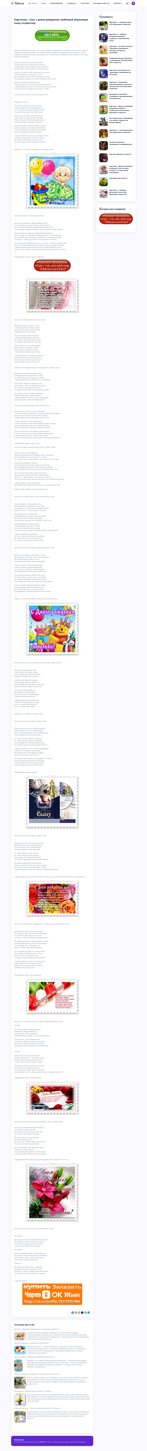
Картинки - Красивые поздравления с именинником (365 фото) (36, 1329)
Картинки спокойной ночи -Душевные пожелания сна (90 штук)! (120, 72)
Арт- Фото (32, 3)
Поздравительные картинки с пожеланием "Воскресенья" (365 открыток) (121, 60)
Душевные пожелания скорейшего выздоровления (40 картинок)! (120, 96)
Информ (117, 3)
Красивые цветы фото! (118, 178)
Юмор (43, 3)
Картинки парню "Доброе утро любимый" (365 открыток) (34, 1357)
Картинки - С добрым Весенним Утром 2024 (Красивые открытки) (118, 192)
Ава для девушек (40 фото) (120, 154)
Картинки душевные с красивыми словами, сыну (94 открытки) (36, 1374)
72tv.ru (17, 3)
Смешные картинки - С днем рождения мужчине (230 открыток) (37, 1408)
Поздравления (56, 3)
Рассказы (85, 3)
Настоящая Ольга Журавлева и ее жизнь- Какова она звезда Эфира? (121, 120)
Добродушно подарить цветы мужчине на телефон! (33, 1391)
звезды (41, 77)
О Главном (71, 3)
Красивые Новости (101, 3)
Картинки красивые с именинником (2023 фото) (31, 1343)
